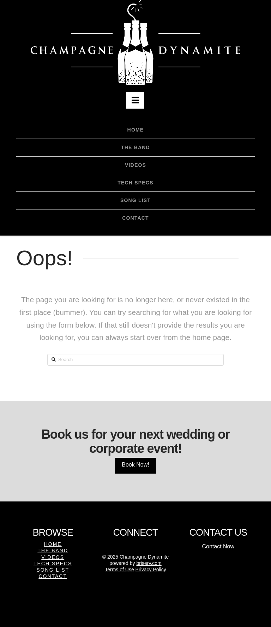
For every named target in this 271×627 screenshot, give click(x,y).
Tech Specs (53, 563)
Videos (52, 557)
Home (53, 544)
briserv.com (148, 563)
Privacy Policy (151, 569)
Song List (52, 570)
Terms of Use (119, 569)
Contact (52, 576)
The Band (52, 550)
